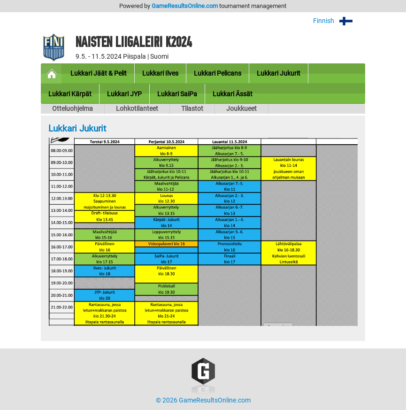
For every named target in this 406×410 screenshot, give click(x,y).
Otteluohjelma (72, 109)
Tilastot (192, 109)
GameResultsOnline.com (185, 5)
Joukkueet (241, 109)
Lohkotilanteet (137, 109)
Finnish (339, 21)
